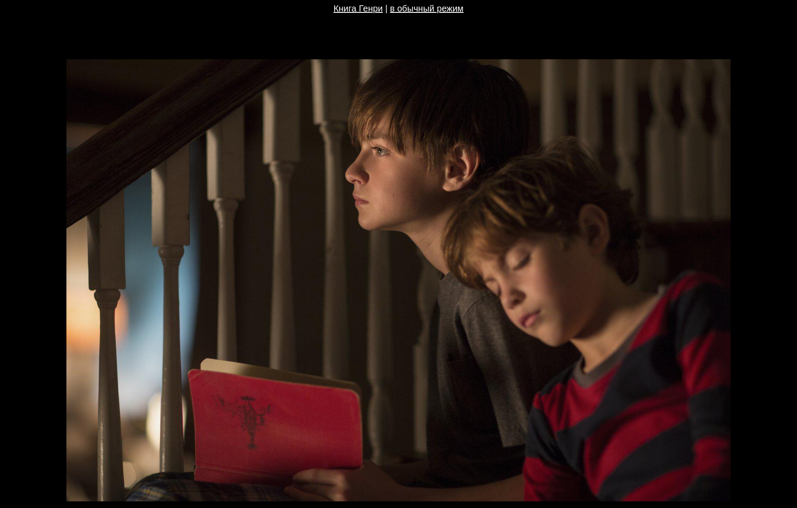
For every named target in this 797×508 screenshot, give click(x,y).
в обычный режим (427, 8)
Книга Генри (358, 8)
